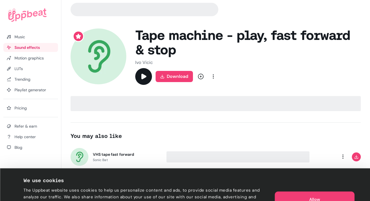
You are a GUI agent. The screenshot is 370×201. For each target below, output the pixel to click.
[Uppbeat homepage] (27, 15)
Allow (314, 170)
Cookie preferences (43, 190)
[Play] (143, 76)
